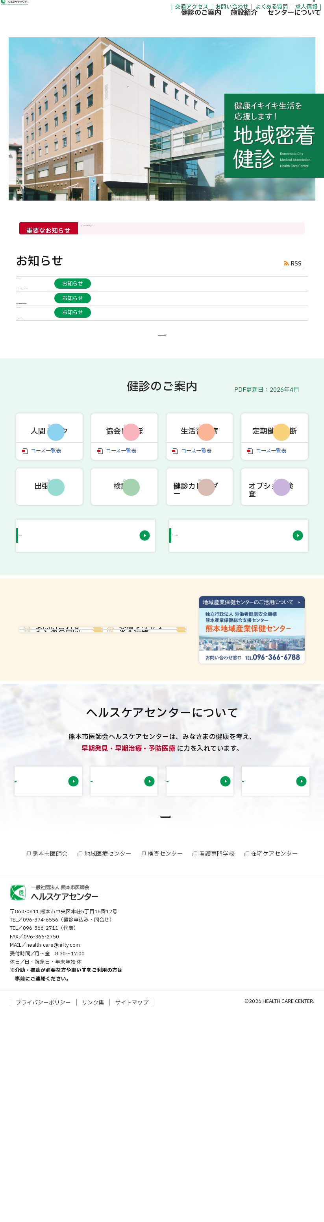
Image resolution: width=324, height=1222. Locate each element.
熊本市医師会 (50, 1062)
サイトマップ (131, 1210)
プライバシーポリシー (43, 1210)
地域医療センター (107, 1062)
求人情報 (267, 8)
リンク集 (93, 1210)
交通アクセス (153, 8)
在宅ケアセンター (274, 1062)
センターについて (255, 28)
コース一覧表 (46, 587)
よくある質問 (233, 8)
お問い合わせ (192, 8)
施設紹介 (205, 28)
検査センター (165, 1062)
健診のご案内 (162, 28)
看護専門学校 (217, 1062)
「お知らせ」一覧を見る (159, 406)
